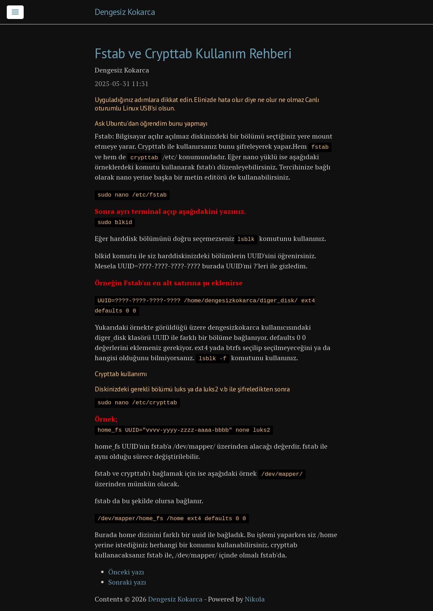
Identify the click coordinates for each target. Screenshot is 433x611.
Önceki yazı (126, 571)
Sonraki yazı (127, 582)
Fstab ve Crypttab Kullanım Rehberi (193, 53)
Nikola (255, 599)
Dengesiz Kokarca (125, 11)
